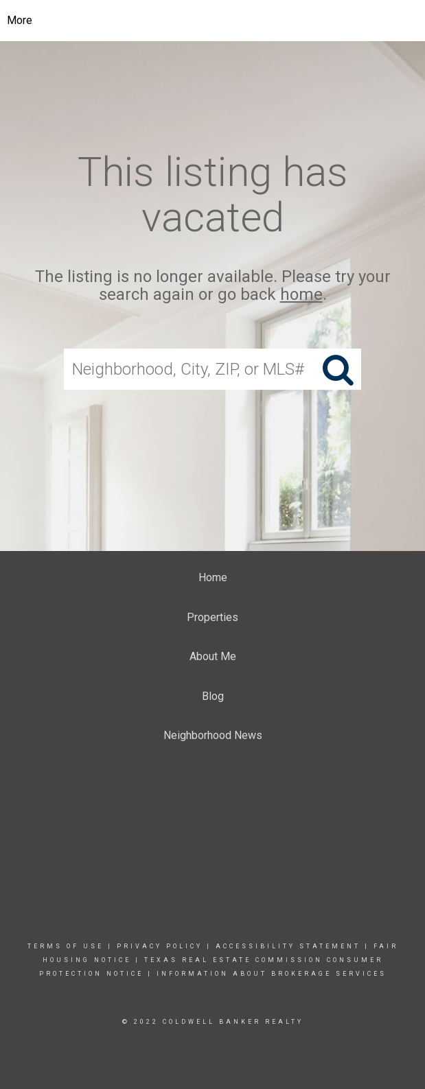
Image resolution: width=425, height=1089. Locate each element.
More (19, 20)
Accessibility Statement (288, 946)
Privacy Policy (160, 946)
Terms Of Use (65, 946)
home (301, 295)
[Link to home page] (212, 20)
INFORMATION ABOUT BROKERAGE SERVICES (272, 973)
